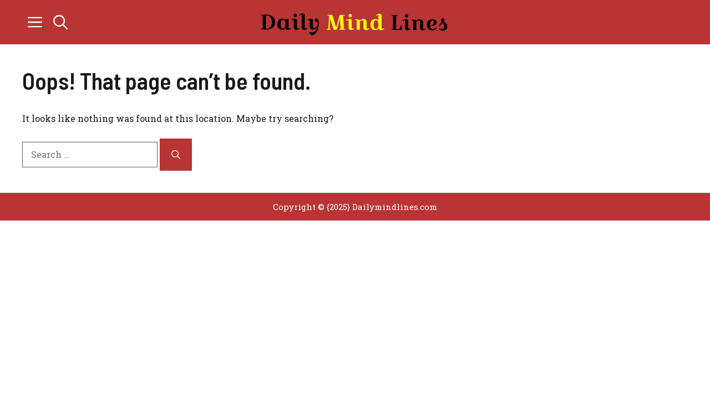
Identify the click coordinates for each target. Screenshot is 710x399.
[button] (60, 22)
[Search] (176, 155)
